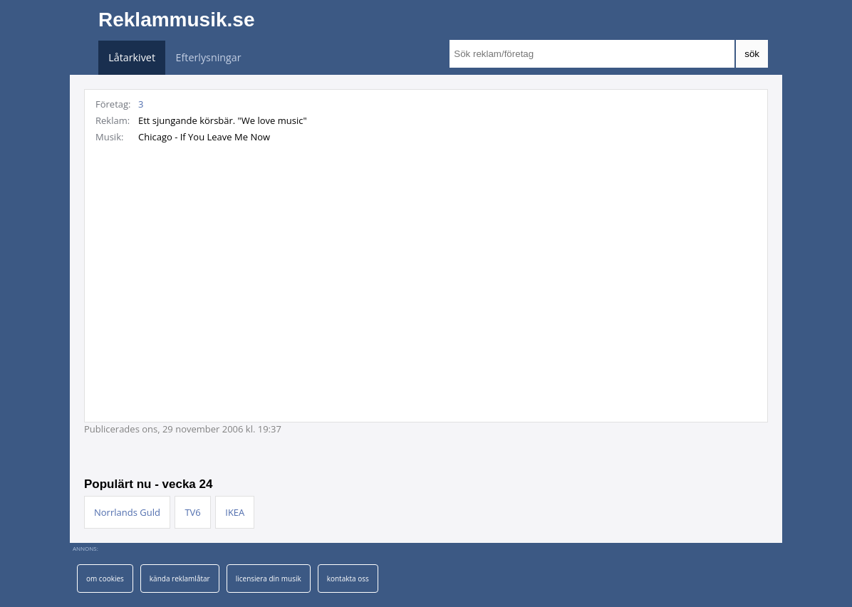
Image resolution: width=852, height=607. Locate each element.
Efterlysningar (208, 57)
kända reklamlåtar (180, 578)
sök (751, 53)
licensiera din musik (268, 578)
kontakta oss (348, 578)
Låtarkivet (131, 57)
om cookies (105, 578)
